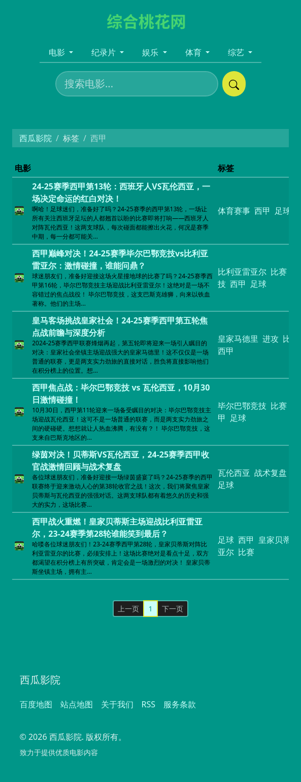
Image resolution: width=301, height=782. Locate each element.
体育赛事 (234, 210)
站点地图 (76, 704)
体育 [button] (194, 52)
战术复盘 (270, 472)
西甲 (262, 210)
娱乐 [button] (151, 52)
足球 (258, 283)
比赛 (279, 271)
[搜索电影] (136, 83)
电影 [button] (58, 52)
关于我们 (117, 704)
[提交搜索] (234, 83)
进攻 (270, 338)
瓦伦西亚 (234, 472)
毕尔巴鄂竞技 (242, 405)
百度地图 (36, 704)
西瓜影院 (35, 138)
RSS (149, 704)
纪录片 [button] (104, 52)
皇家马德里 (238, 338)
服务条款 (179, 704)
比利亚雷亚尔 (242, 271)
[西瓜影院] (150, 21)
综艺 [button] (237, 52)
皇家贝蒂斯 (278, 539)
